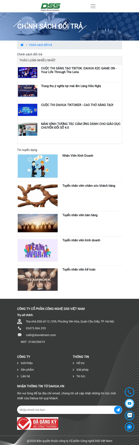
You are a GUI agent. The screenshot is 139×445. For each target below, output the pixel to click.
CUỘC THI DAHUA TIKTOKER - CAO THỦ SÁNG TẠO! (77, 105)
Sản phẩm (25, 369)
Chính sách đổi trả (40, 45)
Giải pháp (81, 369)
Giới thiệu (25, 363)
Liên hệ (23, 376)
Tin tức (79, 376)
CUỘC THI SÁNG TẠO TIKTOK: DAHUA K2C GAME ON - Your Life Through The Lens (79, 70)
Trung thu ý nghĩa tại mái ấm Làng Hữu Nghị (71, 86)
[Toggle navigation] (93, 6)
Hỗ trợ (78, 363)
